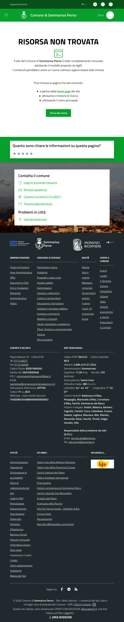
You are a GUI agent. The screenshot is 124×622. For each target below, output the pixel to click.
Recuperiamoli (44, 519)
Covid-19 (87, 309)
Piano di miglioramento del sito (19, 488)
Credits (13, 560)
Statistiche (16, 571)
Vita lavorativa (44, 340)
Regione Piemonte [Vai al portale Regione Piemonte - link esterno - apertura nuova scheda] (18, 4)
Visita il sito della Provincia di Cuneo (56, 467)
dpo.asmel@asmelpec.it (81, 442)
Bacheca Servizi (18, 534)
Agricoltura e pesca (47, 267)
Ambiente (42, 272)
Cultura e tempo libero (49, 298)
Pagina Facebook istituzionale (52, 478)
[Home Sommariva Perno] (46, 15)
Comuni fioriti (44, 514)
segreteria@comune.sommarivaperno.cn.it (32, 384)
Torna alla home (58, 113)
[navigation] (6, 15)
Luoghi (103, 276)
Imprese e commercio (48, 314)
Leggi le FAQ (16, 498)
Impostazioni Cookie (20, 555)
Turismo (41, 334)
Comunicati (88, 314)
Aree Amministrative (21, 272)
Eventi (103, 271)
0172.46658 (21, 365)
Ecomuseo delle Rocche (49, 503)
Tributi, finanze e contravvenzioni (54, 329)
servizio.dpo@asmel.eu (83, 438)
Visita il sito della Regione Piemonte (56, 462)
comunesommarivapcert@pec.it (34, 376)
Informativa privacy (20, 545)
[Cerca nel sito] (110, 15)
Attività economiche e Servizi (106, 312)
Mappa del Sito (18, 576)
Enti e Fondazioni (19, 288)
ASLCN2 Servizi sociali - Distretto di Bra (58, 509)
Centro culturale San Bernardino (54, 493)
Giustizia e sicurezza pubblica (52, 309)
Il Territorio (105, 281)
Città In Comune (82, 604)
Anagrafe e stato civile (49, 278)
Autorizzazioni (44, 288)
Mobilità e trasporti (47, 319)
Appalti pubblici (45, 283)
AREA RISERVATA (60, 617)
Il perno (86, 303)
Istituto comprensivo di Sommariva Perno (59, 488)
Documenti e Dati (19, 283)
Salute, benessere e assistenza (53, 324)
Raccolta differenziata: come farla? (55, 524)
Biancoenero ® (89, 609)
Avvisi (85, 319)
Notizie (85, 267)
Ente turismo (44, 483)
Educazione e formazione (50, 303)
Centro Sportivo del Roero (51, 472)
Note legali (16, 550)
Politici (13, 303)
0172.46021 (21, 361)
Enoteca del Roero (47, 498)
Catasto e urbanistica (48, 293)
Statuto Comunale (20, 540)
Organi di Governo (19, 267)
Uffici (12, 278)
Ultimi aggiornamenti (21, 565)
